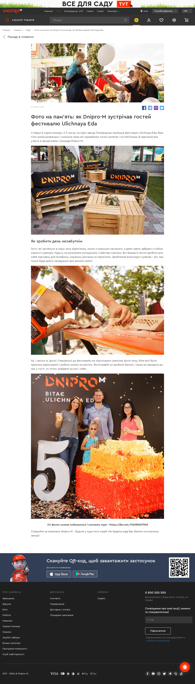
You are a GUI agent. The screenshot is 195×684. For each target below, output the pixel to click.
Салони (90, 11)
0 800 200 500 (155, 592)
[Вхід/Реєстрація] (149, 20)
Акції (58, 11)
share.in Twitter (162, 108)
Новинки (48, 11)
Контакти (55, 598)
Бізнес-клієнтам (11, 643)
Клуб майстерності (13, 654)
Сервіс (100, 11)
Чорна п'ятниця (11, 626)
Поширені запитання (61, 615)
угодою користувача (157, 640)
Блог (5, 610)
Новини (7, 632)
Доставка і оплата (60, 610)
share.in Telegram (150, 108)
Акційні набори (11, 637)
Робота (7, 615)
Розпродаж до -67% (73, 11)
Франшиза (8, 598)
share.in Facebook (144, 108)
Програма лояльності (15, 649)
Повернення (57, 604)
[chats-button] (185, 667)
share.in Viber (156, 108)
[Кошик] (186, 20)
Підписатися (158, 631)
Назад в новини (18, 37)
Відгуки (7, 604)
